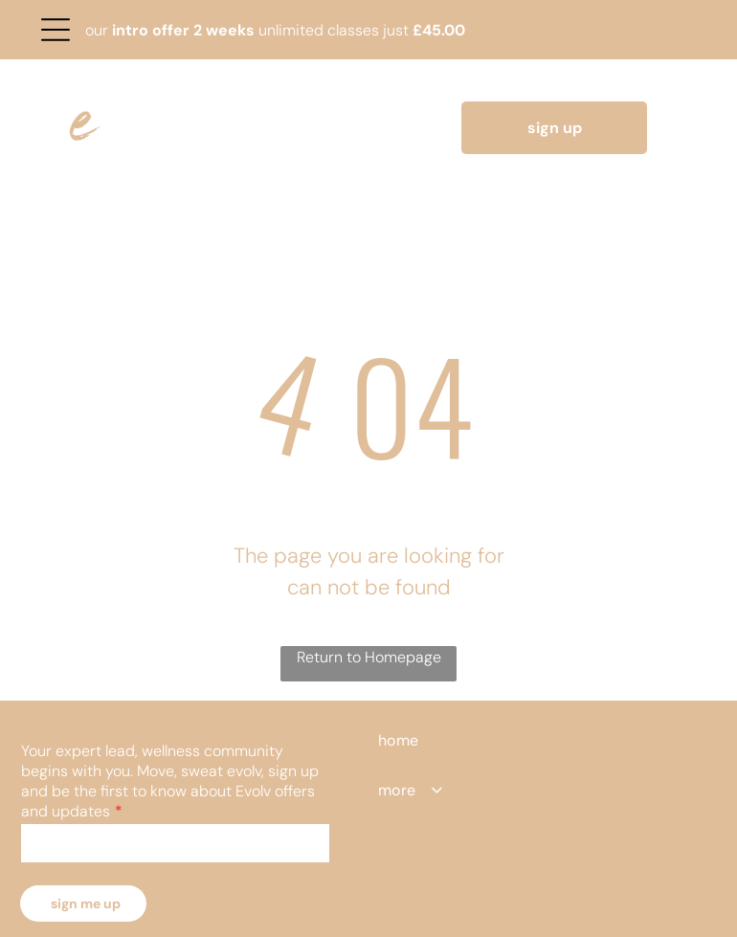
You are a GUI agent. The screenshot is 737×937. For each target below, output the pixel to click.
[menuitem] (425, 741)
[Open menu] (55, 29)
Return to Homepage (369, 657)
